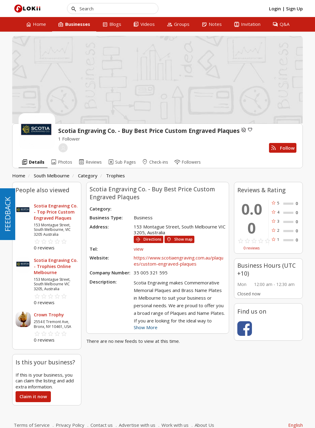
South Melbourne (51, 175)
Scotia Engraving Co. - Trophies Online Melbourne (56, 266)
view (138, 249)
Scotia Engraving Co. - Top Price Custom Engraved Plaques (56, 212)
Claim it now (33, 396)
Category (87, 175)
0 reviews (251, 248)
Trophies (115, 175)
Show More (146, 327)
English (295, 425)
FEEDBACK (7, 214)
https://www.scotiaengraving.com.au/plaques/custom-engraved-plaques (178, 261)
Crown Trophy (49, 315)
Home (18, 175)
